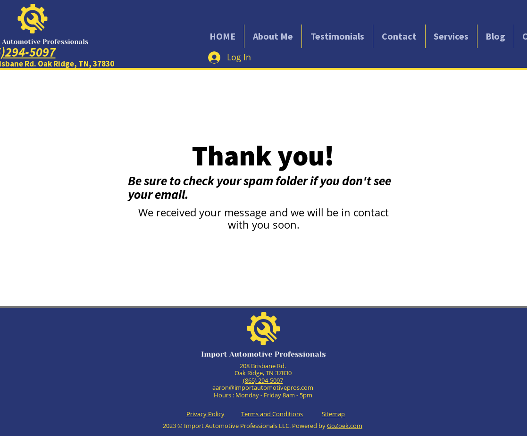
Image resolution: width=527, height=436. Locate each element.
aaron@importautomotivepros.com (262, 387)
